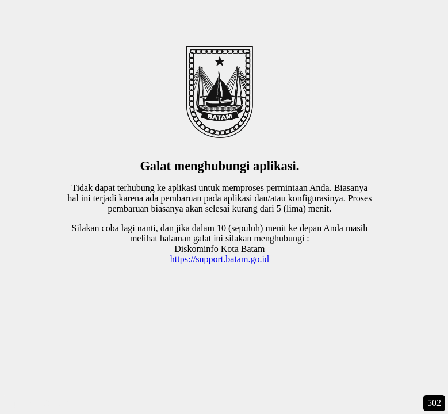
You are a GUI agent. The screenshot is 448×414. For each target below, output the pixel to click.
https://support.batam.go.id (219, 259)
